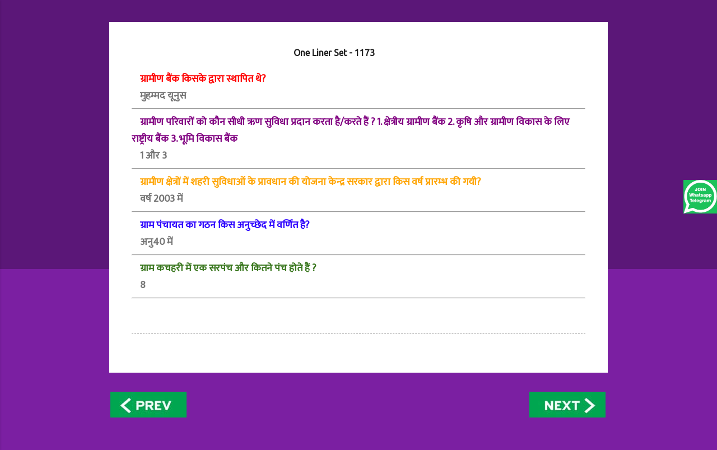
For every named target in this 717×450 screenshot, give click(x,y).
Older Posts (568, 404)
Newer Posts (150, 404)
